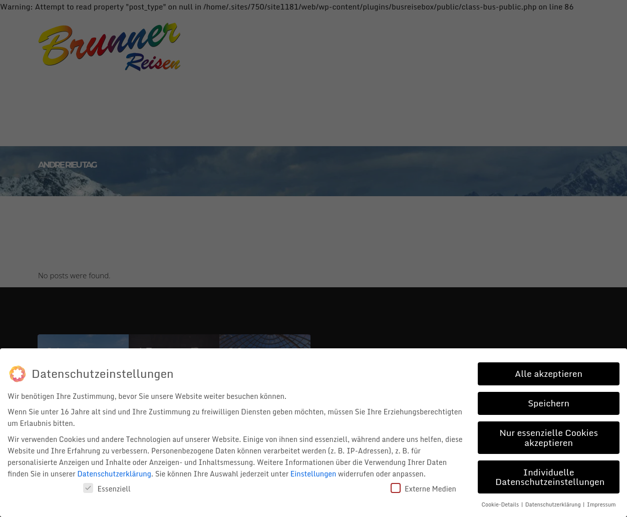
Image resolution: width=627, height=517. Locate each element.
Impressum (601, 502)
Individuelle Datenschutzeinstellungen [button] (549, 475)
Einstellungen (313, 472)
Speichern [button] (548, 401)
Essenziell (106, 487)
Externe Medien (423, 487)
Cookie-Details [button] (501, 502)
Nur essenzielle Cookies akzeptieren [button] (548, 436)
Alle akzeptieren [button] (548, 372)
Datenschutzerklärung (114, 472)
